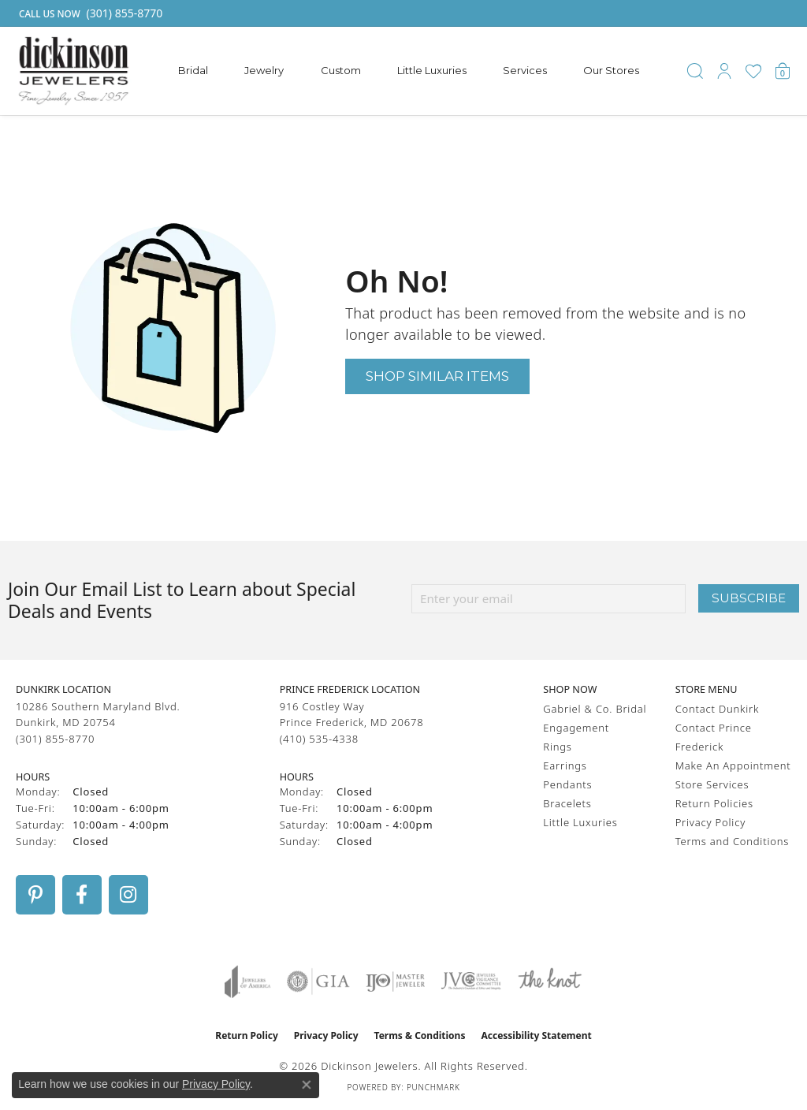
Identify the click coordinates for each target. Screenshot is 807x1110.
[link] (89, 13)
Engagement (576, 728)
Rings (557, 746)
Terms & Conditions (420, 1035)
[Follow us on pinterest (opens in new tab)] (35, 894)
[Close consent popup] (306, 1085)
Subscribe (749, 597)
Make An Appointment (733, 765)
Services (525, 70)
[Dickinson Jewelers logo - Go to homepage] (73, 71)
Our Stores (611, 70)
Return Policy (246, 1035)
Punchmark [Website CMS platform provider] (433, 1087)
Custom (341, 70)
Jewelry (264, 70)
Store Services (712, 784)
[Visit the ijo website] (395, 981)
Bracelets (567, 803)
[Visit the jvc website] (471, 981)
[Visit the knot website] (549, 981)
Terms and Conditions (732, 841)
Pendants (567, 784)
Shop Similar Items (437, 375)
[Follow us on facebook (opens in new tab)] (82, 894)
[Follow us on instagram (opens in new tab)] (128, 894)
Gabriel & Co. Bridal (594, 709)
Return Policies (714, 803)
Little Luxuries (432, 70)
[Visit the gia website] (318, 981)
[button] (695, 71)
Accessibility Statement (536, 1035)
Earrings (564, 765)
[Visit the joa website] (247, 981)
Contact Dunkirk (717, 709)
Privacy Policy (710, 822)
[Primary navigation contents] (409, 71)
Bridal (193, 70)
